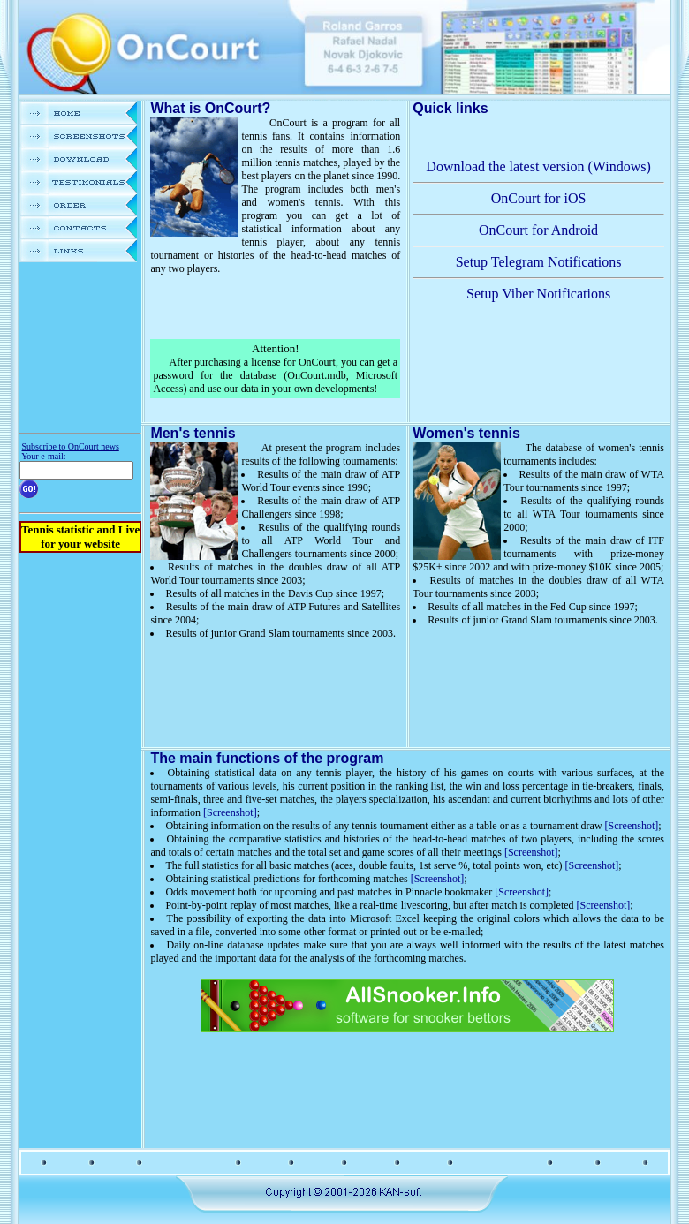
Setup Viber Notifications (538, 293)
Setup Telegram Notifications (539, 261)
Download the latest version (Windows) (538, 166)
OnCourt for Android (538, 230)
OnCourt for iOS (539, 198)
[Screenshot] (230, 812)
